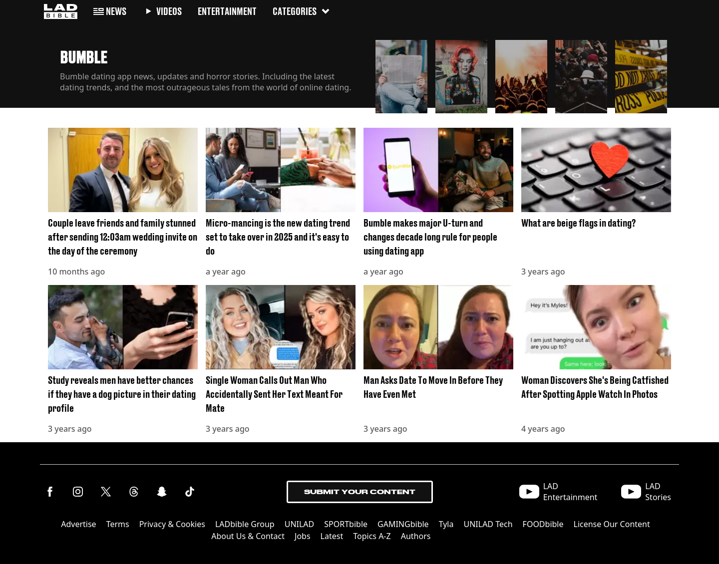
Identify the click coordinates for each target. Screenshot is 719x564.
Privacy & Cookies (172, 524)
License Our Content (612, 524)
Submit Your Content (359, 492)
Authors (416, 536)
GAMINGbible (403, 524)
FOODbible (543, 524)
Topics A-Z (371, 536)
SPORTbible (345, 524)
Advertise (78, 524)
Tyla (446, 524)
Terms (117, 524)
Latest (332, 536)
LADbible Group (245, 524)
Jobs (303, 536)
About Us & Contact (248, 536)
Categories (302, 11)
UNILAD (300, 524)
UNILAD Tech (487, 524)
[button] (401, 74)
